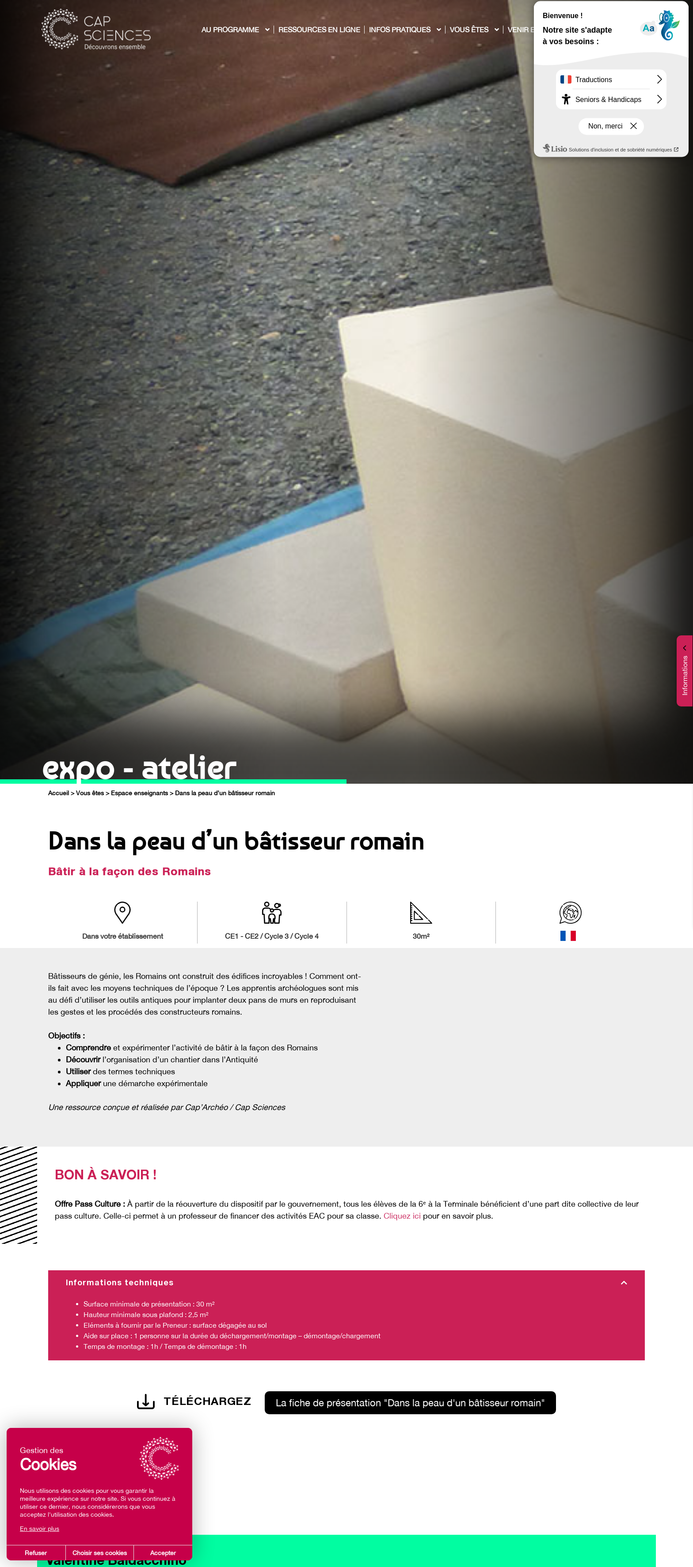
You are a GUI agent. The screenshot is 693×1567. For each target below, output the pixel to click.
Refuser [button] (36, 1552)
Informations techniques (120, 1284)
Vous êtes (90, 793)
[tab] (346, 1283)
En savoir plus (39, 1528)
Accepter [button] (163, 1552)
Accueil (58, 793)
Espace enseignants (139, 793)
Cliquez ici (402, 1215)
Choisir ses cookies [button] (99, 1552)
